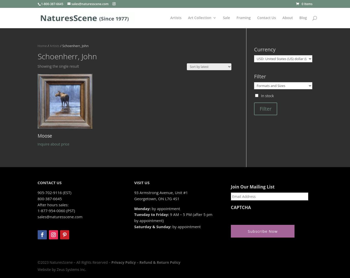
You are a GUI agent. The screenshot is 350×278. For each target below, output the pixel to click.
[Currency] (283, 58)
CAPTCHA (241, 207)
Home (42, 45)
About (287, 18)
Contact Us (266, 18)
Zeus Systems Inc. (71, 269)
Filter (266, 108)
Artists (175, 18)
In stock (267, 95)
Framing (243, 18)
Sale (226, 18)
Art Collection (200, 18)
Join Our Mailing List (252, 187)
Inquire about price (53, 144)
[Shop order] (209, 66)
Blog (303, 18)
